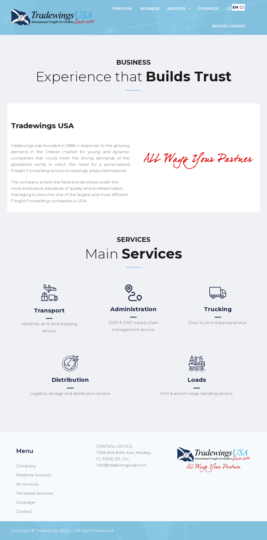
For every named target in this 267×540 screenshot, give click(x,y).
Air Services (27, 484)
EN (235, 7)
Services (176, 8)
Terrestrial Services (34, 493)
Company (26, 465)
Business (150, 8)
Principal (123, 8)
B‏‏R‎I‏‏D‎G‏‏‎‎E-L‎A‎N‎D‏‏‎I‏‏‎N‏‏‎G (229, 26)
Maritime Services (33, 474)
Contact (24, 511)
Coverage (208, 8)
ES (241, 7)
